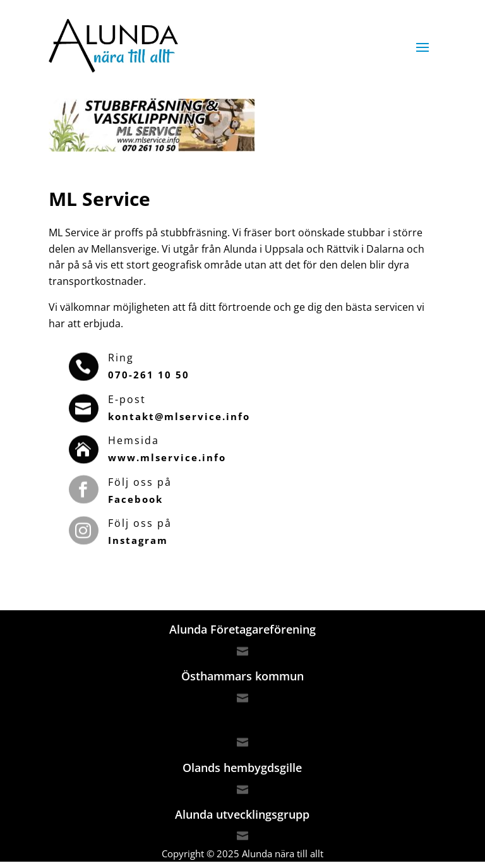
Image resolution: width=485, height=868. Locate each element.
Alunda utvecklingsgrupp (242, 814)
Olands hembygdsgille (242, 767)
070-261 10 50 (148, 374)
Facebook (135, 499)
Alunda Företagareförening (242, 629)
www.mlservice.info (167, 457)
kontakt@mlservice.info (179, 416)
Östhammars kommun (242, 676)
